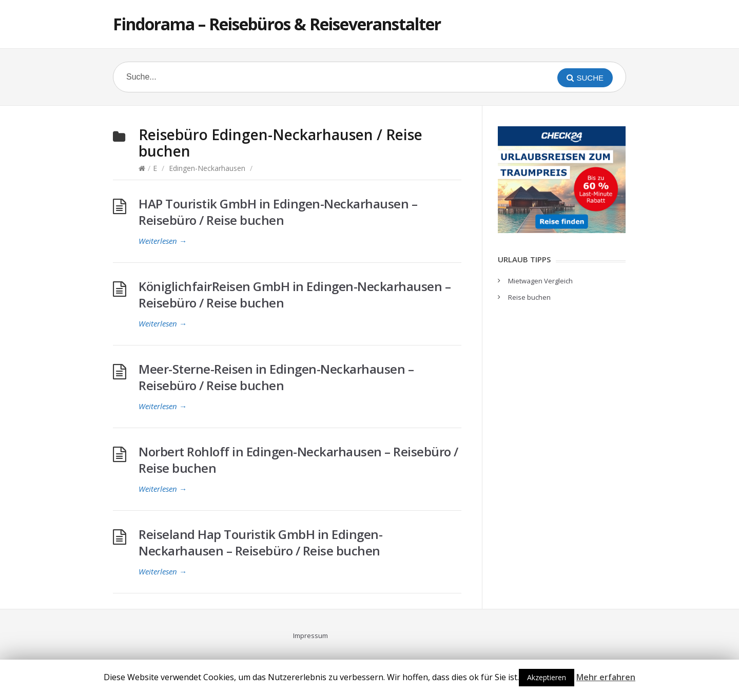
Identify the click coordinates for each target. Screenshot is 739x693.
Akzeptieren (546, 677)
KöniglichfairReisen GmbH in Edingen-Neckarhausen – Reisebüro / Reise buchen (295, 294)
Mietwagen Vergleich (540, 280)
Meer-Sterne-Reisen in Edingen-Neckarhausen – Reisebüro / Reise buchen (276, 377)
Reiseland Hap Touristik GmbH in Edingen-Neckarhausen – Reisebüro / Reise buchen (260, 542)
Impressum (310, 635)
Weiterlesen (163, 241)
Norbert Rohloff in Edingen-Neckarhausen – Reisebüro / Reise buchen (298, 459)
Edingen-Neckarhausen (207, 168)
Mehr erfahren (605, 677)
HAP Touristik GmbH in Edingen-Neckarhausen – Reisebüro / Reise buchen (278, 211)
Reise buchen (529, 297)
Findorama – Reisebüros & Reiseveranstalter (277, 24)
